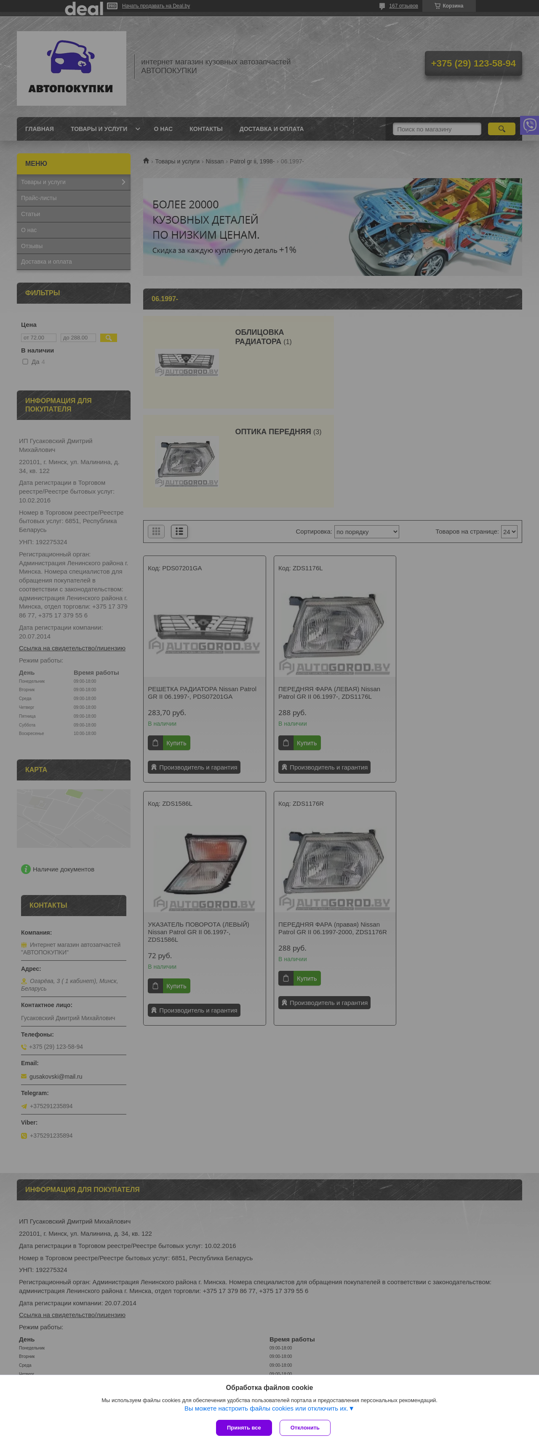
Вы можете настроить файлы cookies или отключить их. (266, 1409)
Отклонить (305, 1427)
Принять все (244, 1427)
